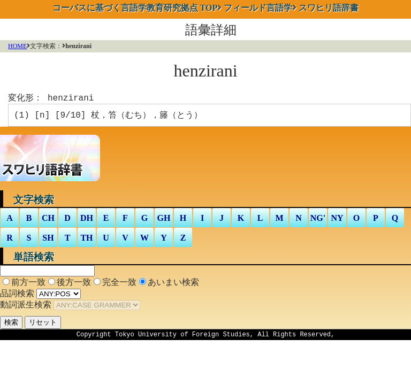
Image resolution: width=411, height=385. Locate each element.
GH (164, 220)
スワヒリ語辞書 (329, 7)
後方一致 (74, 284)
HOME (17, 46)
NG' (317, 220)
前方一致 (28, 284)
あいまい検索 (173, 284)
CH (48, 220)
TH (86, 239)
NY (337, 220)
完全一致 (119, 284)
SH (48, 239)
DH (86, 220)
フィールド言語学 (258, 7)
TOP (135, 7)
